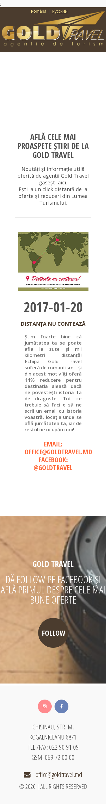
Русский (60, 11)
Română (38, 11)
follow (53, 633)
